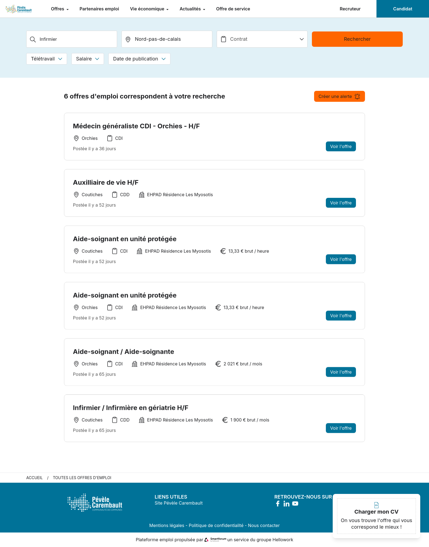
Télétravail (46, 59)
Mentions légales (166, 525)
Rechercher (357, 39)
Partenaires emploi (99, 8)
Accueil (34, 478)
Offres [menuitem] (58, 8)
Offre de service (233, 8)
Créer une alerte (339, 96)
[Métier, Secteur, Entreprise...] (71, 39)
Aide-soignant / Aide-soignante (123, 353)
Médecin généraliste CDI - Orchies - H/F (136, 126)
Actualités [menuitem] (190, 8)
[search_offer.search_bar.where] (166, 39)
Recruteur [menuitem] (350, 8)
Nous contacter (264, 525)
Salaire (87, 59)
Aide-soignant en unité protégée (125, 241)
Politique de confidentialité (216, 525)
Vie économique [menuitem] (147, 8)
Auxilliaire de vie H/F (106, 182)
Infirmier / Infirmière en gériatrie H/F (131, 410)
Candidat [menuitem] (402, 8)
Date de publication (139, 59)
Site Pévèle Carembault (178, 503)
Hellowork (283, 540)
